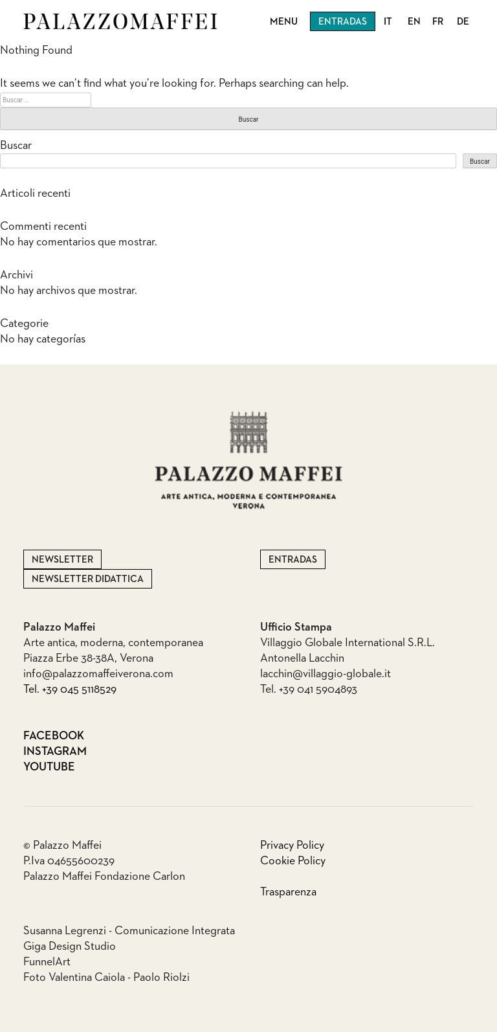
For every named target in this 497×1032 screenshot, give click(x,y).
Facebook (51, 736)
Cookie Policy (293, 861)
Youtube (49, 767)
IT (388, 22)
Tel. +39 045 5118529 (69, 689)
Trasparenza (288, 892)
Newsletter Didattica (88, 579)
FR (437, 22)
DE (463, 22)
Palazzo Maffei (120, 21)
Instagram (51, 751)
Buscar (16, 145)
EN (414, 22)
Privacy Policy (292, 845)
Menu (284, 22)
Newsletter (62, 560)
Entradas (342, 22)
